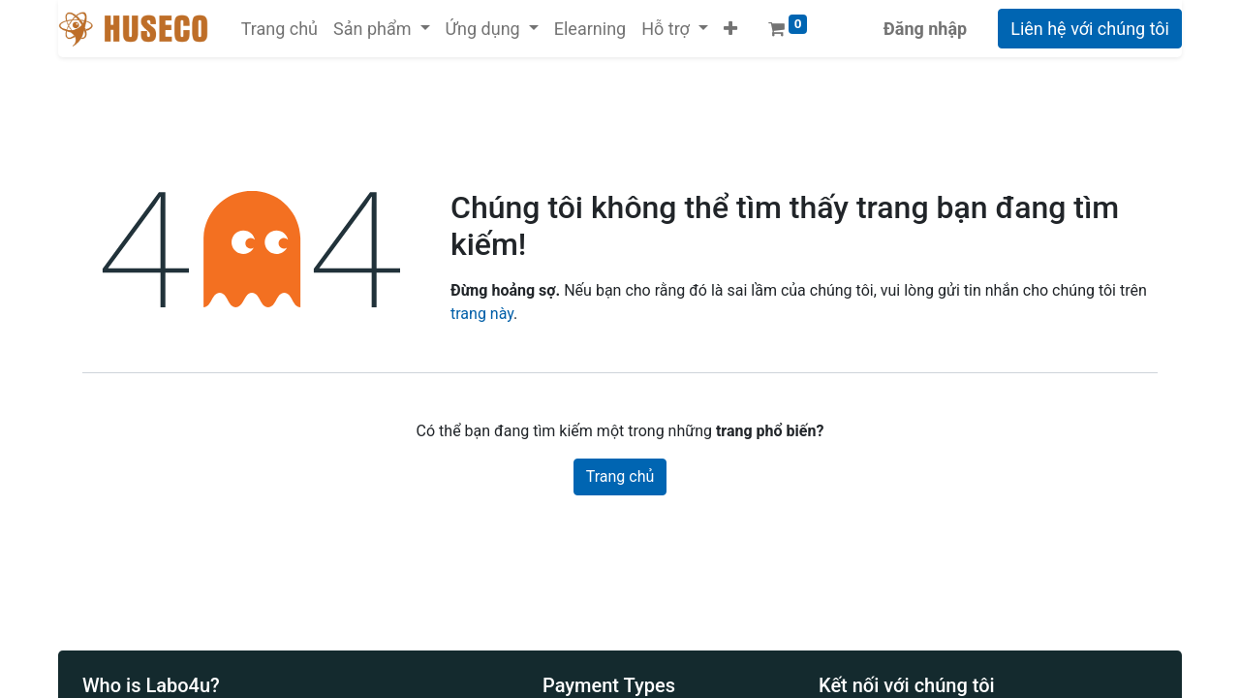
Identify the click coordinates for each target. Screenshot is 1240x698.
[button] (730, 28)
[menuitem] (279, 28)
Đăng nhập (925, 28)
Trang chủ (620, 476)
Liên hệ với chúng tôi (1089, 28)
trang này (481, 313)
